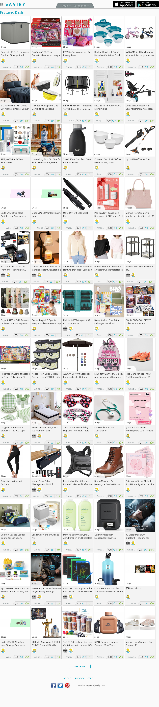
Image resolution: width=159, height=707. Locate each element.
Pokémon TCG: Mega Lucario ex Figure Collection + (15, 375)
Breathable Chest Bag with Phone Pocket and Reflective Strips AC (77, 484)
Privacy (79, 678)
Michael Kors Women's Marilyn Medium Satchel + (140, 214)
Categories (80, 5)
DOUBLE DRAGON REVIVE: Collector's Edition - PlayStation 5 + (138, 323)
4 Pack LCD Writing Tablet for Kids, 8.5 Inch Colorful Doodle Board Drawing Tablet (78, 591)
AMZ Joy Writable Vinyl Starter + (12, 161)
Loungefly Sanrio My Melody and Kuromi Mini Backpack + (108, 377)
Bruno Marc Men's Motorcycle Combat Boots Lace (107, 484)
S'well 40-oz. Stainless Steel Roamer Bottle (77, 161)
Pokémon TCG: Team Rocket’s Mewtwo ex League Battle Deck (46, 55)
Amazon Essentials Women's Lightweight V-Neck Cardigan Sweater (78, 269)
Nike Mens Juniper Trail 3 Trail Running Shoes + (138, 375)
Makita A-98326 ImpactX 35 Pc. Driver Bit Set (76, 322)
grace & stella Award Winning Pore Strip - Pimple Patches (139, 430)
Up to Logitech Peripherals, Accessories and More (13, 216)
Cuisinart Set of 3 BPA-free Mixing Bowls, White (107, 161)
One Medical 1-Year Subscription (104, 429)
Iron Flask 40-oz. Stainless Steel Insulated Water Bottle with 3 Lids (108, 591)
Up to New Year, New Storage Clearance (13, 643)
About (67, 678)
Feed (90, 678)
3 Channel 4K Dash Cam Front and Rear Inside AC (13, 268)
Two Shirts (133, 588)
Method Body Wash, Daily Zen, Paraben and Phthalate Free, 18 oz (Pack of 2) (77, 538)
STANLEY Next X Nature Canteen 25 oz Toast (106, 643)
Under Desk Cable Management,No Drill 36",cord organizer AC (43, 484)
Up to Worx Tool (138, 159)
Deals (65, 5)
